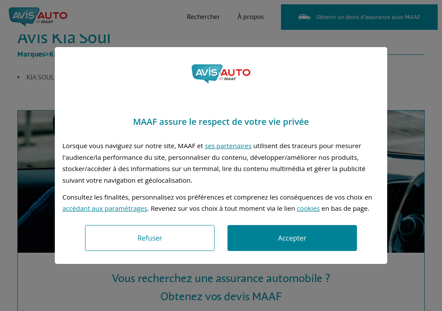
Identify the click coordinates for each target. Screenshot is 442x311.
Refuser (149, 238)
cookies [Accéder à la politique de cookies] (308, 208)
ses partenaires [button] (228, 145)
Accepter (292, 238)
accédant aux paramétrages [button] (105, 208)
